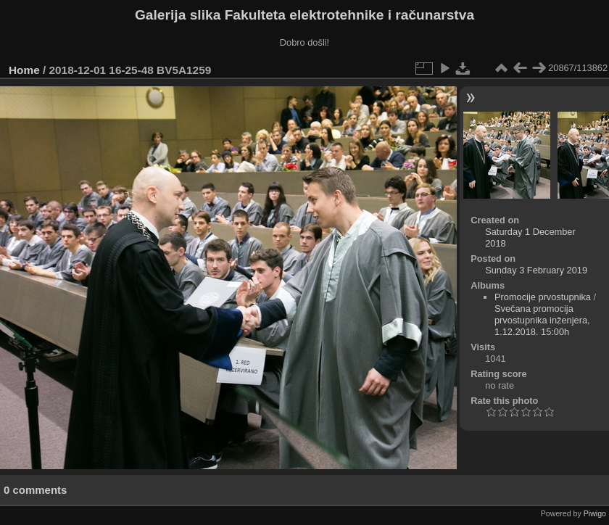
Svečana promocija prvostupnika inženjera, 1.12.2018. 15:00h (542, 320)
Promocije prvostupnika (542, 297)
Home (24, 70)
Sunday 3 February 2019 (536, 270)
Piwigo (595, 513)
